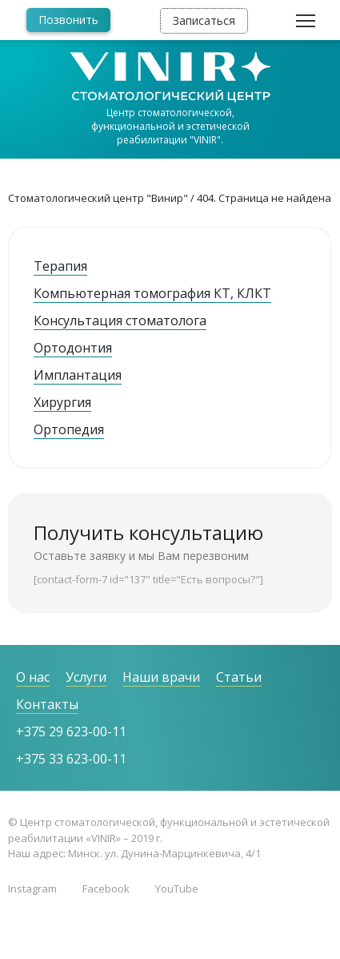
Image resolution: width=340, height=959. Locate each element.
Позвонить (68, 19)
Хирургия (62, 402)
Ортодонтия (73, 348)
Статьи (239, 677)
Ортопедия (69, 429)
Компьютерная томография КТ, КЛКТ (152, 293)
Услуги (86, 677)
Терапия (60, 266)
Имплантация (78, 375)
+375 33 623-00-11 (71, 759)
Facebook (106, 888)
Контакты (47, 704)
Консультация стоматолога (120, 320)
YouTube (176, 888)
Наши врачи (161, 677)
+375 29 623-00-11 (71, 731)
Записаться (204, 20)
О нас (33, 677)
